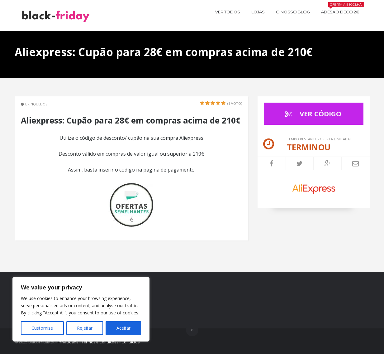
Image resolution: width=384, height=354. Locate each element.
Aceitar (123, 328)
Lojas (258, 11)
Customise (42, 328)
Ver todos (227, 11)
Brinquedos (36, 104)
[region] (80, 309)
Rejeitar (84, 328)
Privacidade (68, 342)
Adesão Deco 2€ (342, 11)
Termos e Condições (100, 342)
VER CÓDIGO (311, 113)
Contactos (130, 342)
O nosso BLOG (293, 11)
